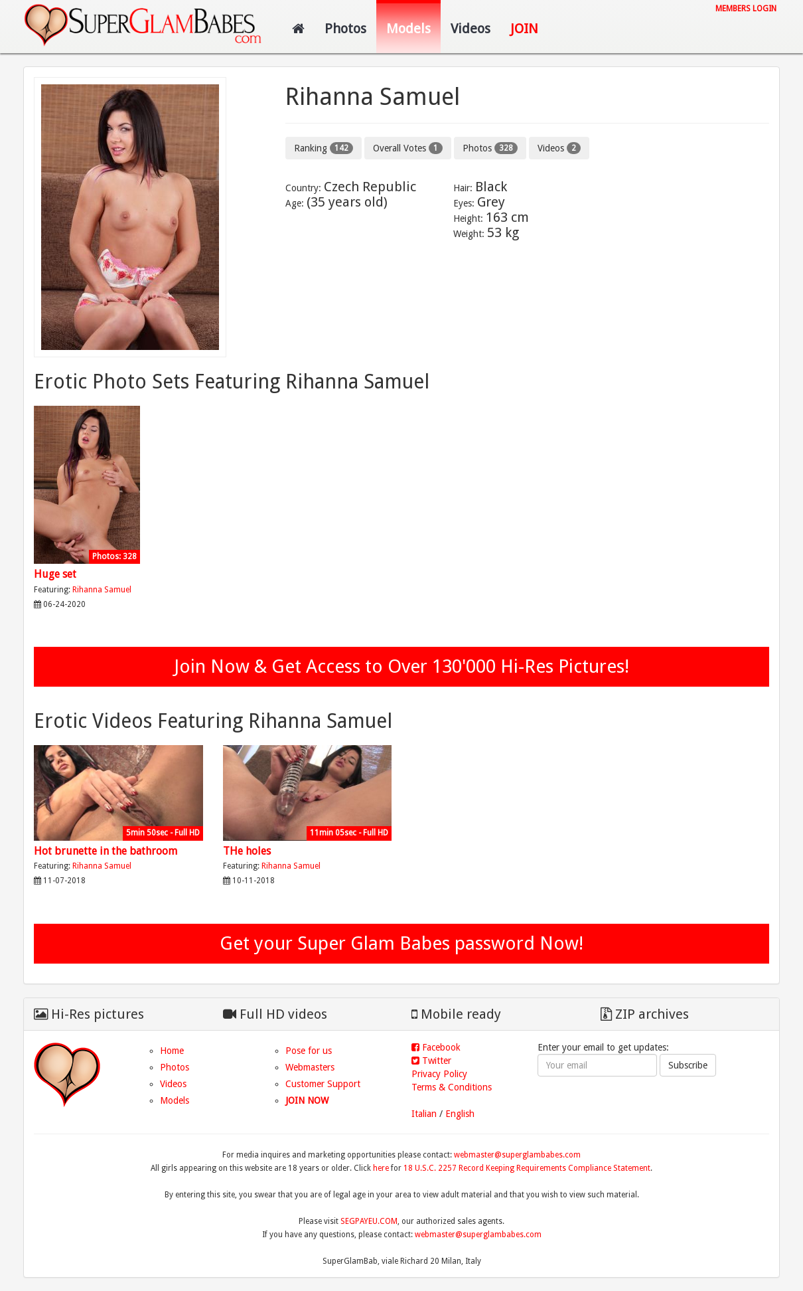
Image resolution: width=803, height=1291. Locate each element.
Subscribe (687, 1065)
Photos (345, 29)
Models (408, 29)
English (460, 1113)
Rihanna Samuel (101, 589)
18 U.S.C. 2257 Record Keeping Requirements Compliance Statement (526, 1168)
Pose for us (308, 1050)
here (381, 1168)
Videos (470, 29)
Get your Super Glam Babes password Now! (401, 943)
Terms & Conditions (451, 1087)
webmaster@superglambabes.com (517, 1155)
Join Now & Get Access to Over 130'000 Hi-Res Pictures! (401, 666)
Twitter (431, 1060)
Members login (745, 8)
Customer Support (322, 1083)
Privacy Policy (439, 1074)
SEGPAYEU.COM (369, 1221)
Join (524, 29)
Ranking (323, 148)
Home (172, 1050)
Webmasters (309, 1067)
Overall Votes (408, 148)
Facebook (436, 1047)
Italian (424, 1113)
